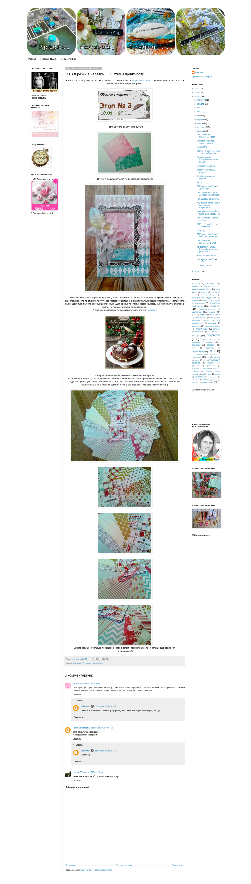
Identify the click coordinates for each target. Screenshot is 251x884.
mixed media (207, 382)
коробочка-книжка (207, 309)
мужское (196, 326)
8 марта (196, 284)
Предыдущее (178, 865)
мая (199, 115)
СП (83, 663)
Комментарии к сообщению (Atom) (96, 870)
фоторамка (211, 366)
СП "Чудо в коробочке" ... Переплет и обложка (208, 235)
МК (211, 318)
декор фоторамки (198, 298)
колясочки (199, 303)
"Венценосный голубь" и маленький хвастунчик (208, 212)
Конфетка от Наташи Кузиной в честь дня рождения (207, 249)
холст (215, 368)
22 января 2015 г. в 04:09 (101, 728)
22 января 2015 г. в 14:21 (106, 706)
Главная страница (124, 865)
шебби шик (206, 374)
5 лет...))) (201, 230)
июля (199, 108)
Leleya (76, 772)
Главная (32, 59)
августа (201, 104)
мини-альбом (200, 318)
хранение (195, 371)
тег (208, 357)
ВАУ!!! (199, 182)
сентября (201, 100)
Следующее (71, 865)
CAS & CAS (202, 147)
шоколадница (200, 377)
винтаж (194, 295)
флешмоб (211, 363)
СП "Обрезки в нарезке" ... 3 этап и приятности (208, 193)
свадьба (210, 345)
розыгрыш (210, 342)
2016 (197, 93)
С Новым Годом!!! (205, 266)
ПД (214, 339)
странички (196, 357)
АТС (196, 292)
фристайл (195, 368)
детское (212, 297)
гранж (215, 295)
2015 (197, 96)
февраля (201, 127)
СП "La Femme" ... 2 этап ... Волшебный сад (208, 152)
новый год (201, 328)
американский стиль (201, 289)
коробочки (196, 312)
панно (204, 339)
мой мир (212, 323)
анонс (218, 289)
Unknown (85, 706)
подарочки (196, 342)
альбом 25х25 (210, 286)
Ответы (79, 700)
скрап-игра (210, 348)
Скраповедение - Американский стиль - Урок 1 (208, 159)
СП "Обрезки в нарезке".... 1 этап (206, 241)
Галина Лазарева (81, 728)
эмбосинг (195, 380)
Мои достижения (68, 59)
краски (211, 312)
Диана (76, 683)
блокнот (204, 292)
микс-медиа (215, 315)
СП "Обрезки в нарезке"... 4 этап (206, 135)
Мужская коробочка (206, 166)
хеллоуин (206, 368)
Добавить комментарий (77, 787)
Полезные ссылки (48, 59)
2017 (197, 89)
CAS (215, 380)
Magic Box (195, 382)
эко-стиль (213, 377)
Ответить (77, 694)
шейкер (217, 374)
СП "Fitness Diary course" (204, 354)
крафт (194, 315)
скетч (194, 348)
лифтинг (203, 315)
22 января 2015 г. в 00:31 (91, 683)
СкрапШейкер (198, 351)
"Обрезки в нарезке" (141, 80)
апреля (200, 119)
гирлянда (205, 295)
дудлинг (195, 300)
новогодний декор (212, 326)
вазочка (213, 292)
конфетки (151, 310)
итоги (204, 300)
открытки (77, 663)
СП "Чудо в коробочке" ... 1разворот (208, 187)
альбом (195, 286)
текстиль (217, 357)
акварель (210, 283)
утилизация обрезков (94, 663)
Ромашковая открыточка (208, 199)
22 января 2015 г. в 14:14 (106, 751)
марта (200, 123)
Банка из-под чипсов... (207, 255)
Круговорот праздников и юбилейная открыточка (208, 205)
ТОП (204, 360)
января (200, 131)
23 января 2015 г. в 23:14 (91, 772)
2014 (197, 271)
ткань (196, 360)
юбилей (205, 380)
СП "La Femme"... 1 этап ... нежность (208, 225)
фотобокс (195, 366)
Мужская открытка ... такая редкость (206, 142)
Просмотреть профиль (202, 77)
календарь (215, 300)
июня (199, 112)
